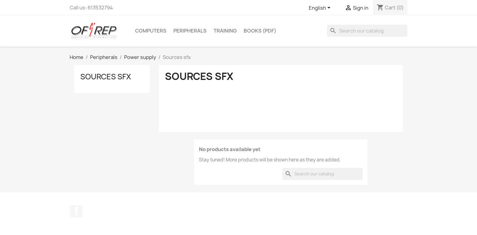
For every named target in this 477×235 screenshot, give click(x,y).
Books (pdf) (260, 30)
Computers (150, 30)
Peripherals (190, 30)
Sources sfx (105, 76)
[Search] (367, 31)
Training (225, 30)
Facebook (76, 211)
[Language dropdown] (321, 8)
